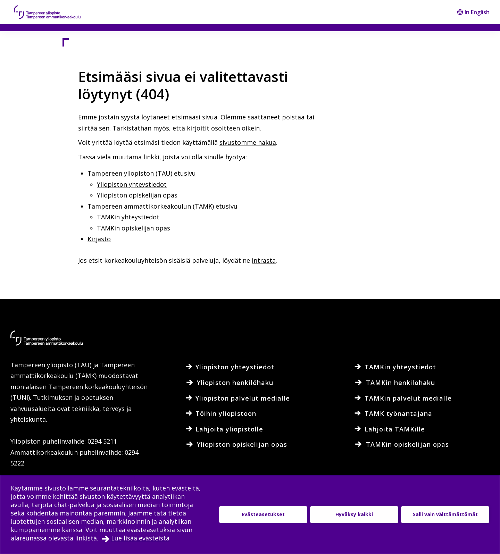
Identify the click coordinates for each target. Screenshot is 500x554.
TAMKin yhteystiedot (128, 217)
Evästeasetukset (263, 514)
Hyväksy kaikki (354, 514)
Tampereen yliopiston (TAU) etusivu (142, 173)
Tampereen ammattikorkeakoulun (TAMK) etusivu (163, 206)
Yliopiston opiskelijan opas (137, 195)
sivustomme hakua (247, 142)
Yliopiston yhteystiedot (132, 184)
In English (473, 12)
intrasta (264, 260)
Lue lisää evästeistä (140, 538)
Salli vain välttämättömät (445, 514)
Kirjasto (99, 239)
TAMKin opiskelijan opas (133, 228)
